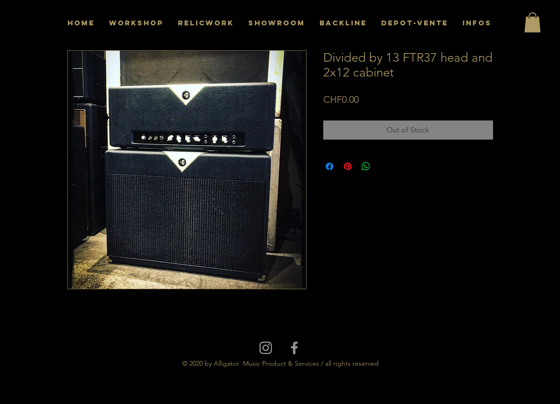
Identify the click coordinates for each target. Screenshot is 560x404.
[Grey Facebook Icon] (294, 347)
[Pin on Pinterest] (347, 166)
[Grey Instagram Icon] (265, 347)
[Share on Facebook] (329, 166)
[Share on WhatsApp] (366, 166)
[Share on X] (384, 166)
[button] (532, 22)
